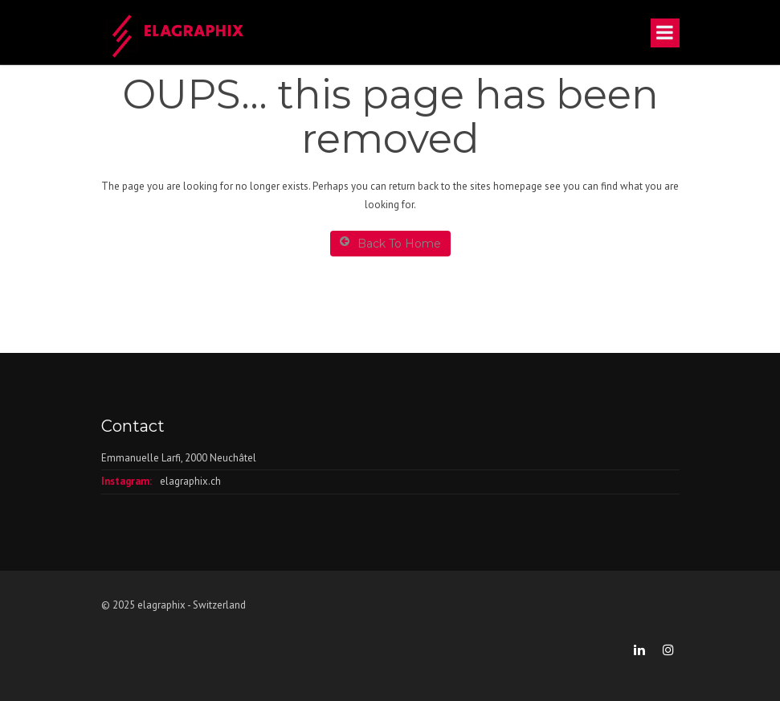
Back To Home (390, 243)
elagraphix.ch (190, 481)
